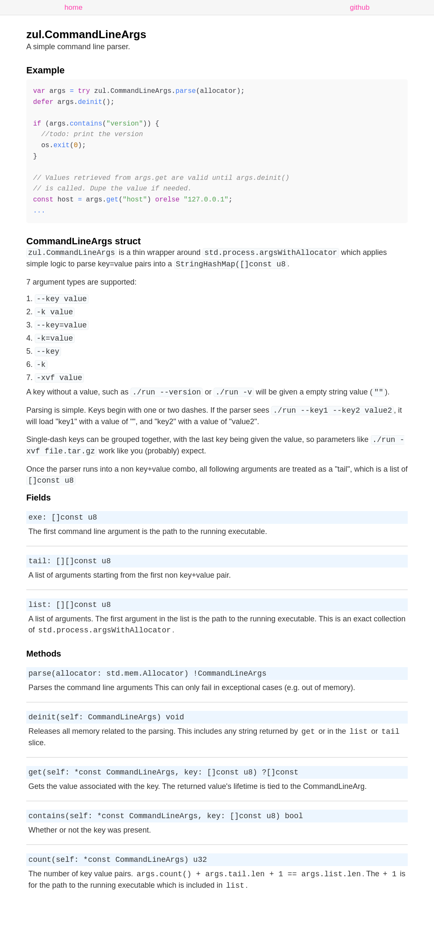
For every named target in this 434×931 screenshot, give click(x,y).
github (360, 7)
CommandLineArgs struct (83, 241)
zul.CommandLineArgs (86, 34)
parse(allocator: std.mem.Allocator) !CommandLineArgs (147, 688)
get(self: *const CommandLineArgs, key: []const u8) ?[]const (163, 791)
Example (45, 70)
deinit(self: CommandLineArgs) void (106, 734)
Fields (38, 506)
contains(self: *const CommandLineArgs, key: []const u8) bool (165, 836)
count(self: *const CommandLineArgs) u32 (117, 881)
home (73, 7)
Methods (43, 667)
